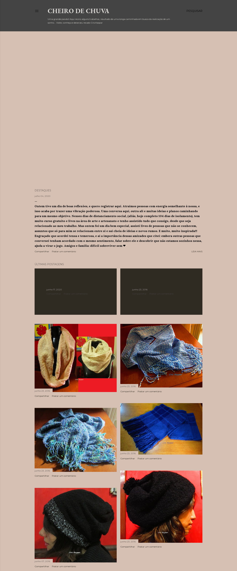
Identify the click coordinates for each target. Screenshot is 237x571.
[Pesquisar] (194, 11)
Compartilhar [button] (42, 251)
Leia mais (196, 251)
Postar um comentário (64, 251)
